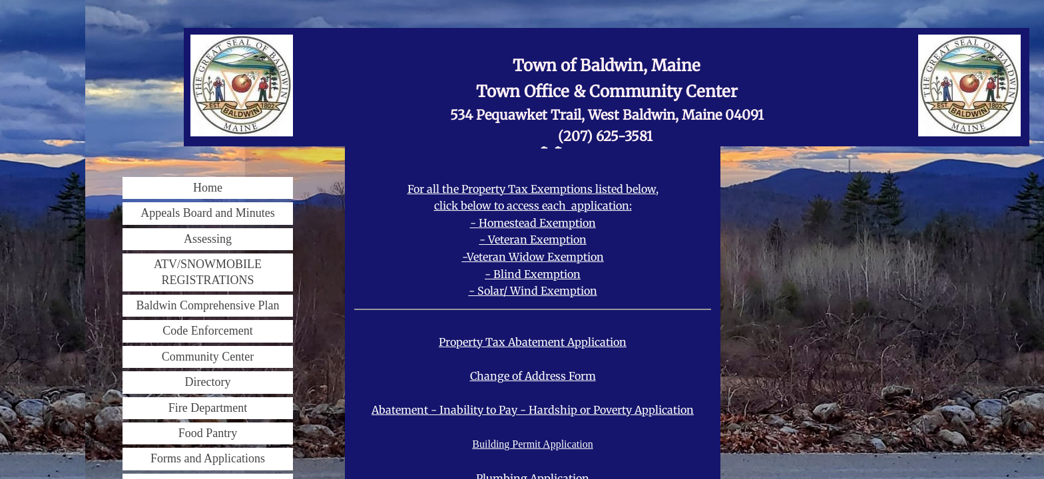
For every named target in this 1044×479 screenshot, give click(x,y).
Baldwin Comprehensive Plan (208, 305)
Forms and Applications (207, 458)
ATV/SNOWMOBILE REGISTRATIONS (208, 271)
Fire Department (207, 407)
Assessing (208, 238)
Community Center (208, 356)
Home (207, 187)
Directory (208, 382)
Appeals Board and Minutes (207, 213)
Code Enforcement (207, 330)
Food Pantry (208, 433)
